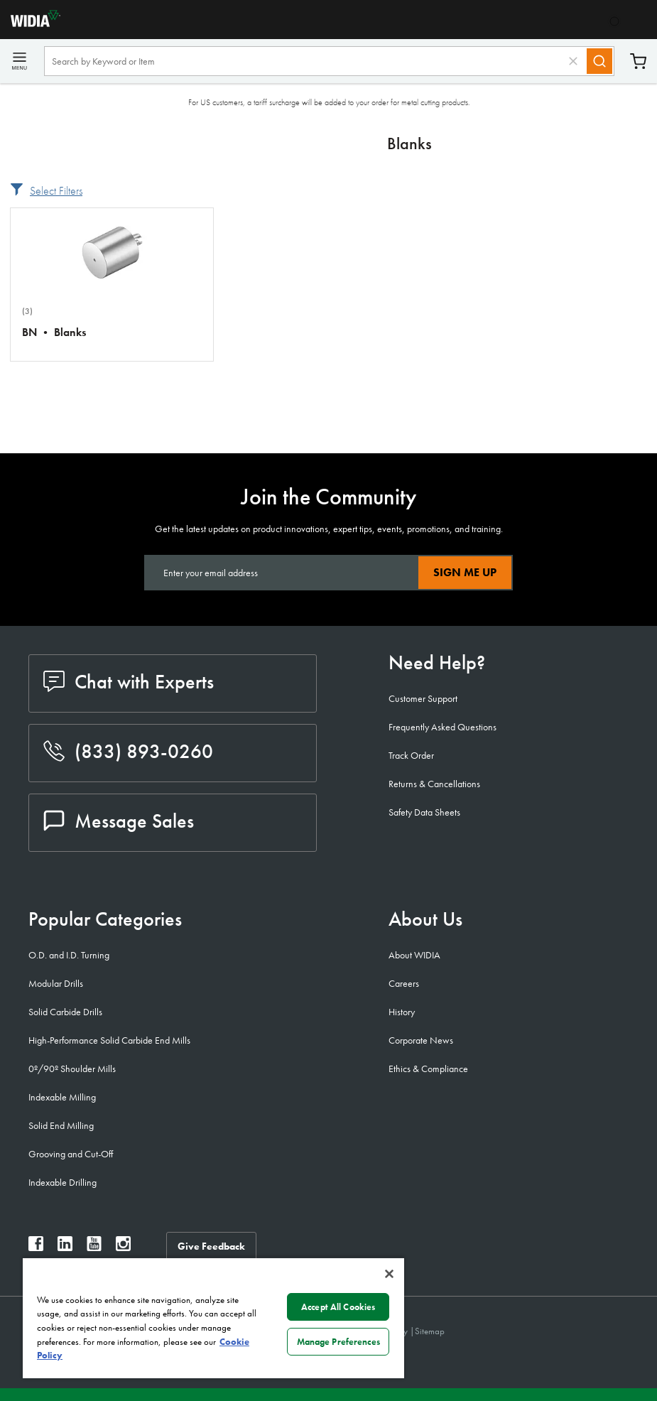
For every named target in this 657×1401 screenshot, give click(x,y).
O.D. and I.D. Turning (68, 954)
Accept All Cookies (338, 1307)
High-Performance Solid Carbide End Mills (109, 1040)
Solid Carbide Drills (65, 1011)
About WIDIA (414, 954)
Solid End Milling (61, 1125)
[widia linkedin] (65, 1247)
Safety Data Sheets (424, 812)
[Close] (389, 1274)
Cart (638, 61)
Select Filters (56, 190)
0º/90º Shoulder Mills (72, 1068)
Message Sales (118, 820)
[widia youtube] (94, 1247)
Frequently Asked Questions (442, 726)
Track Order (411, 755)
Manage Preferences (338, 1342)
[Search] (599, 61)
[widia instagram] (123, 1247)
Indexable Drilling (62, 1182)
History (402, 1011)
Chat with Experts (128, 681)
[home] (30, 23)
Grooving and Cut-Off (70, 1153)
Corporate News (421, 1040)
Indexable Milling (62, 1097)
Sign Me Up (464, 572)
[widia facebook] (35, 1247)
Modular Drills (55, 983)
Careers (404, 983)
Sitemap (430, 1331)
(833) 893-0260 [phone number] (128, 751)
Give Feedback (211, 1246)
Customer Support (423, 698)
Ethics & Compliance (428, 1068)
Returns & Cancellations (434, 783)
